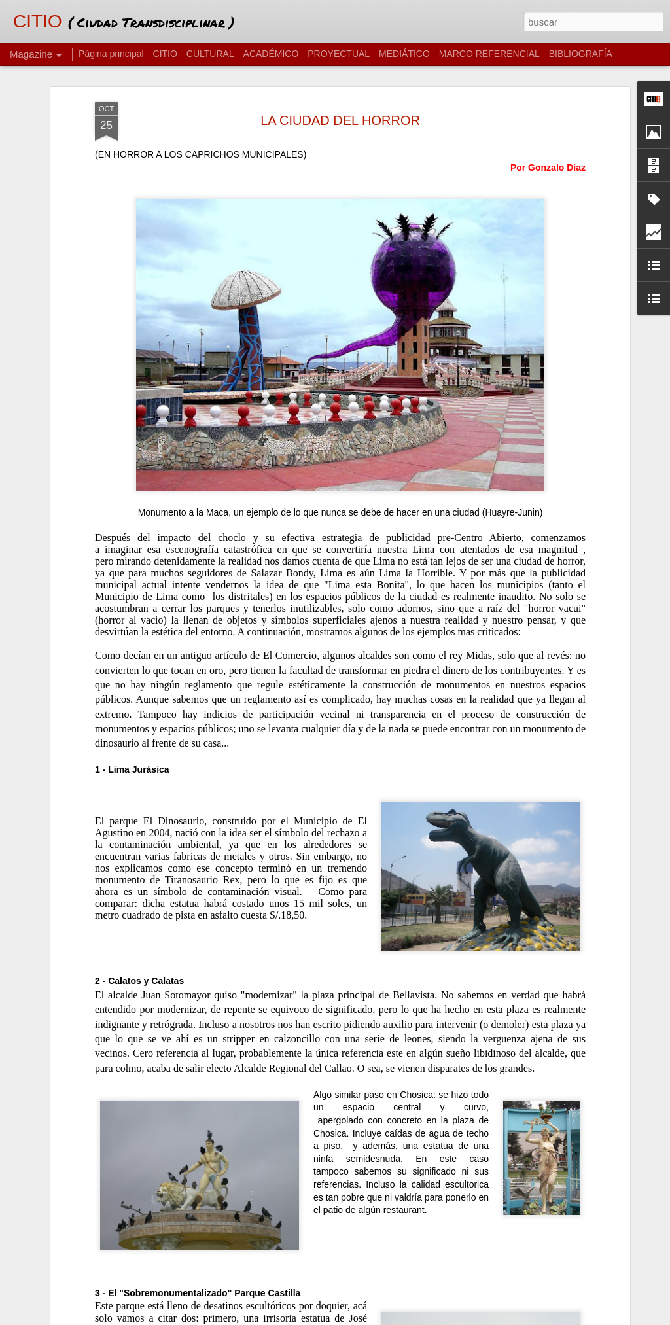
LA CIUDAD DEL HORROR (340, 89)
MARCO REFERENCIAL (489, 53)
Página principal (111, 53)
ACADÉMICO (271, 53)
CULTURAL (210, 53)
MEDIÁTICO (404, 53)
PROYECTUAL (339, 53)
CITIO (165, 53)
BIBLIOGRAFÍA (580, 53)
